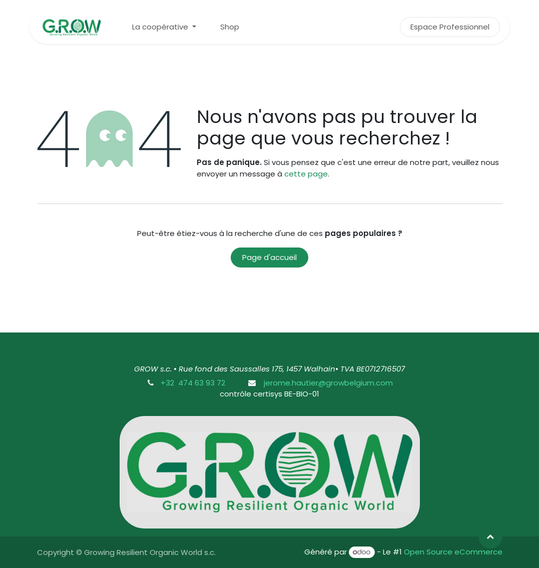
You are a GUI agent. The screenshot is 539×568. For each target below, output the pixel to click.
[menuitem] (164, 27)
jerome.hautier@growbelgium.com (327, 383)
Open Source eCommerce (453, 551)
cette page (306, 173)
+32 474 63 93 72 (193, 383)
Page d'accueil (269, 257)
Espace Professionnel (449, 27)
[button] (490, 536)
